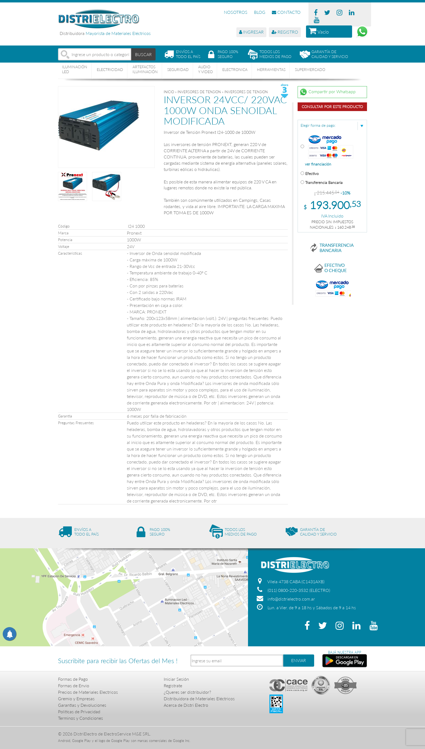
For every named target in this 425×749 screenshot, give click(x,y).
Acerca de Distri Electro (186, 705)
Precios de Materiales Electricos (88, 692)
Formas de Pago (73, 679)
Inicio (169, 92)
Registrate (173, 685)
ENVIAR (298, 660)
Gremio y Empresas (76, 698)
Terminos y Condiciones (80, 718)
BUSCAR (143, 54)
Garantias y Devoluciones (82, 705)
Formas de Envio (73, 685)
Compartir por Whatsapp (327, 92)
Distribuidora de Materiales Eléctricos (199, 698)
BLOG (259, 12)
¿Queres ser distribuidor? (187, 692)
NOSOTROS (235, 12)
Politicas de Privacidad (79, 711)
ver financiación (318, 164)
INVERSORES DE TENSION (199, 92)
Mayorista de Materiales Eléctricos (118, 33)
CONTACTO (286, 12)
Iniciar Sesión (176, 679)
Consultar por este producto (332, 106)
